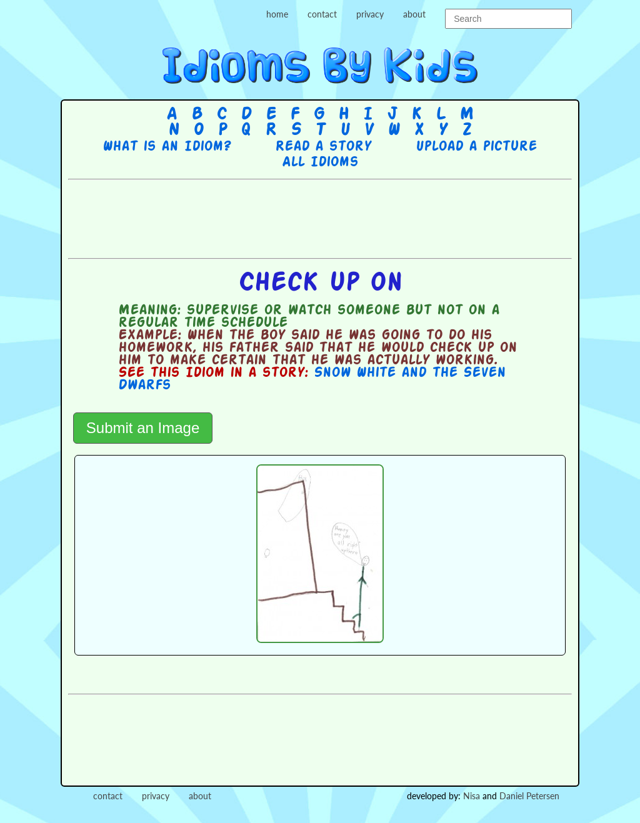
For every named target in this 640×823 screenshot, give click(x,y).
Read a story (323, 147)
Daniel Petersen (529, 796)
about (414, 14)
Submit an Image (142, 427)
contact (322, 14)
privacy (370, 14)
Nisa (471, 796)
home (277, 14)
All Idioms (320, 162)
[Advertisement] (320, 217)
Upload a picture (476, 147)
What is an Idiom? (166, 147)
